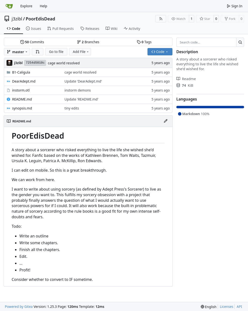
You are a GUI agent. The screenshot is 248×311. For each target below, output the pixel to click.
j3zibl (17, 18)
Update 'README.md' (81, 99)
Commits (32, 42)
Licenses (226, 306)
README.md (22, 99)
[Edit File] (166, 121)
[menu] (209, 306)
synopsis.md (22, 108)
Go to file (56, 51)
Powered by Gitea (19, 306)
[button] (37, 51)
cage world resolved (64, 63)
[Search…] (240, 42)
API (239, 306)
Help (43, 6)
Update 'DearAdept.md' (83, 81)
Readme (186, 78)
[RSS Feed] (160, 18)
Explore (26, 6)
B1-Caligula (21, 72)
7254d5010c (35, 63)
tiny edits (71, 108)
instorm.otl (21, 90)
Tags (144, 42)
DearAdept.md (23, 81)
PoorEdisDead (40, 18)
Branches (88, 42)
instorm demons (77, 90)
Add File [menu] (81, 51)
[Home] (9, 6)
